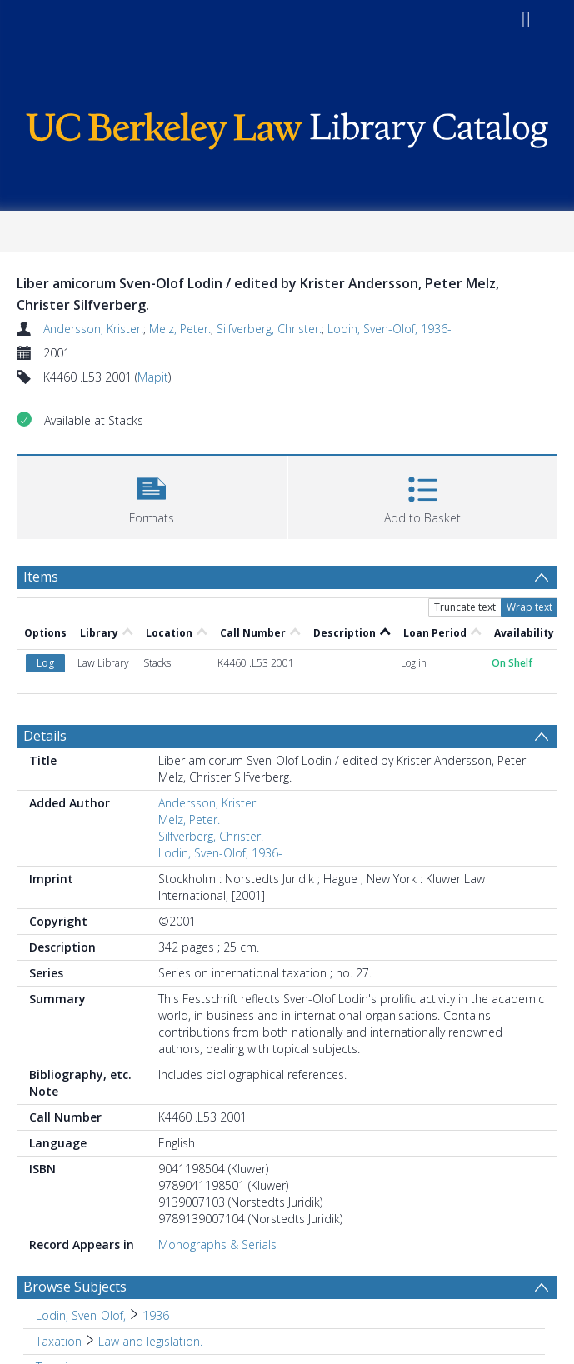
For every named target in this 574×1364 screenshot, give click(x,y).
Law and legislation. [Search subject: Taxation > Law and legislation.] (150, 1341)
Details (45, 736)
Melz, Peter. (180, 329)
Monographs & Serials (217, 1244)
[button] (152, 495)
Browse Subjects (75, 1286)
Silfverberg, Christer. (269, 329)
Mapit (152, 377)
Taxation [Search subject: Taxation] (59, 1341)
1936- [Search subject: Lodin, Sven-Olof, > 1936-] (157, 1315)
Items (40, 576)
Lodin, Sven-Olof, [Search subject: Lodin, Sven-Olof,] (81, 1315)
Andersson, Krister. (93, 329)
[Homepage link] (286, 127)
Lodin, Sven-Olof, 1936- (389, 329)
